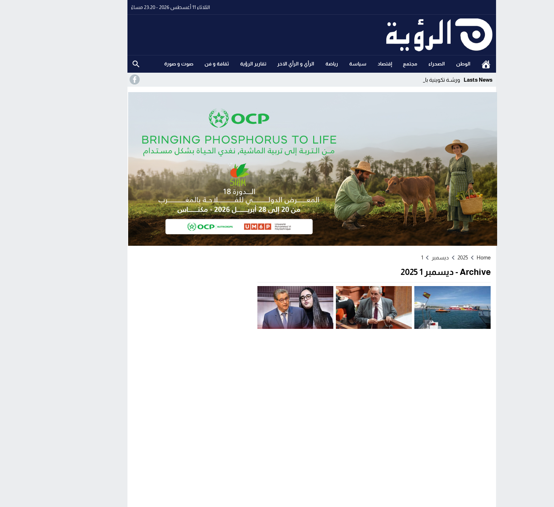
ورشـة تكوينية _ (408, 80)
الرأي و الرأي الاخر (261, 64)
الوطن (429, 64)
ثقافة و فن (182, 64)
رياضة (297, 64)
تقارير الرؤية (219, 64)
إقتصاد (350, 64)
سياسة (323, 64)
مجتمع (375, 64)
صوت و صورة (144, 64)
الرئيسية (451, 64)
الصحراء (402, 64)
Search (101, 64)
